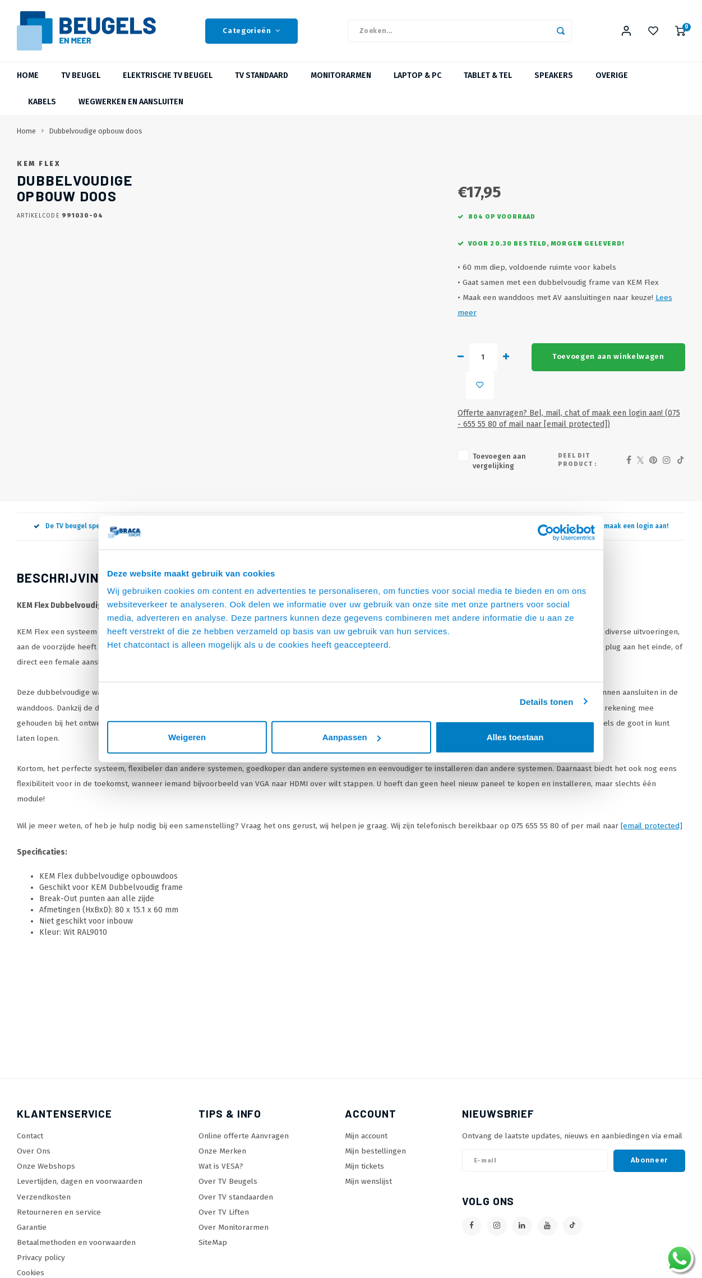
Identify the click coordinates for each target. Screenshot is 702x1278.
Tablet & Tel (488, 75)
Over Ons (33, 1144)
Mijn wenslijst (368, 1174)
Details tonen (546, 701)
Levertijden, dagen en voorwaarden (79, 1174)
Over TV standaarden (235, 1189)
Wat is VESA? (220, 1159)
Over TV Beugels (227, 1174)
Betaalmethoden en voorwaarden (76, 1235)
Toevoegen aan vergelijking (388, 458)
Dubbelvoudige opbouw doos (95, 131)
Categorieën (251, 30)
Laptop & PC (417, 75)
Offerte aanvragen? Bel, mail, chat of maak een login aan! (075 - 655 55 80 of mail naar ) (479, 420)
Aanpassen (351, 737)
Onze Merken (222, 1144)
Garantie (32, 1220)
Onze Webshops (46, 1159)
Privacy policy (41, 1251)
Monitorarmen (341, 75)
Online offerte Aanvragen (243, 1129)
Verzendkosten (44, 1189)
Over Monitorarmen (233, 1220)
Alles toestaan (515, 737)
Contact (30, 1129)
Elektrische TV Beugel (168, 75)
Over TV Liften (223, 1205)
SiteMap (212, 1235)
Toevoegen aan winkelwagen (483, 387)
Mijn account (366, 1129)
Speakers (553, 75)
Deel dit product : (580, 458)
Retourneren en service (59, 1205)
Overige (611, 75)
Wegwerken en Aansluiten (130, 102)
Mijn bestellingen (375, 1144)
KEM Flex (347, 163)
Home (28, 75)
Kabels (42, 102)
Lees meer (542, 343)
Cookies (30, 1266)
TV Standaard (261, 75)
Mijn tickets (364, 1159)
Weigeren (187, 737)
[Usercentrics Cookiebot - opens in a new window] (546, 532)
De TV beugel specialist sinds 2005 (95, 519)
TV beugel (80, 75)
